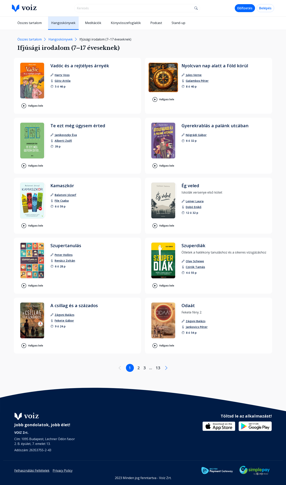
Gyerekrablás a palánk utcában (215, 125)
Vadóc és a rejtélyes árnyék (79, 65)
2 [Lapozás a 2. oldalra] (138, 367)
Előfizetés (244, 8)
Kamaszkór (62, 185)
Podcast (156, 23)
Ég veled (190, 185)
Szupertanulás (65, 245)
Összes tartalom (29, 23)
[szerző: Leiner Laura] (195, 201)
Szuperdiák (193, 245)
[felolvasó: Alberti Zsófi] (63, 141)
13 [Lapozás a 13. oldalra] (158, 367)
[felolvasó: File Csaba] (62, 200)
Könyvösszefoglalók (126, 23)
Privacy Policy (62, 470)
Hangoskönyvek (63, 23)
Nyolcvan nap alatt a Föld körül (215, 65)
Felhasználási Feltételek (31, 470)
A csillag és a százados (74, 305)
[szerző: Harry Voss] (62, 75)
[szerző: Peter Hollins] (63, 255)
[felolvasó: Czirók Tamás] (195, 267)
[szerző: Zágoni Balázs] (64, 315)
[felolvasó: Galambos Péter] (197, 81)
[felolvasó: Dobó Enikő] (193, 207)
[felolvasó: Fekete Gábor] (64, 320)
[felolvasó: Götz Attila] (63, 81)
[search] (133, 8)
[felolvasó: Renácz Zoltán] (65, 260)
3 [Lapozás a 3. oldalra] (144, 367)
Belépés (265, 8)
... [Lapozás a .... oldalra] (150, 367)
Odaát (188, 305)
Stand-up (178, 23)
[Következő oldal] (166, 368)
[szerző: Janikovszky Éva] (66, 135)
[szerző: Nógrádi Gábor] (196, 135)
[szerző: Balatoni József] (65, 195)
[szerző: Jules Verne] (194, 75)
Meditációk (93, 23)
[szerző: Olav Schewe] (195, 261)
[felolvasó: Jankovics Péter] (197, 327)
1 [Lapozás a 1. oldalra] (130, 367)
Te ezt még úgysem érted (77, 125)
